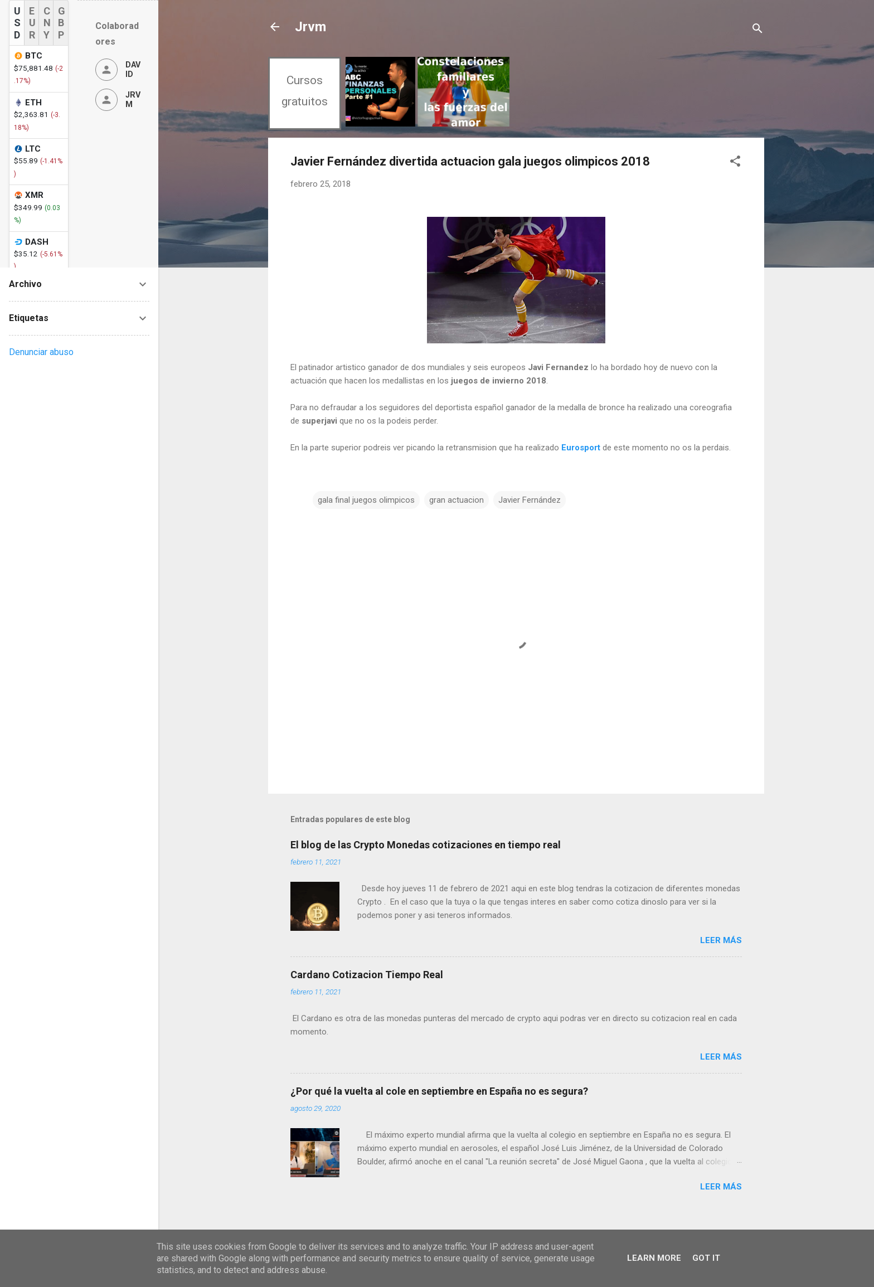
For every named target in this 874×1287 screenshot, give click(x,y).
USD (17, 23)
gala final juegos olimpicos (366, 500)
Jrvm (310, 27)
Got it (706, 1258)
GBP (61, 23)
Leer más (721, 940)
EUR (32, 23)
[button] (735, 163)
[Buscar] (757, 30)
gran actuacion (456, 500)
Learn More (654, 1258)
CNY (47, 23)
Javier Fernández (529, 500)
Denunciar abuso (41, 352)
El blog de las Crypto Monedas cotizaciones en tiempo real (425, 845)
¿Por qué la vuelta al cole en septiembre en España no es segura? (439, 1091)
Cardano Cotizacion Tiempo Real (366, 974)
